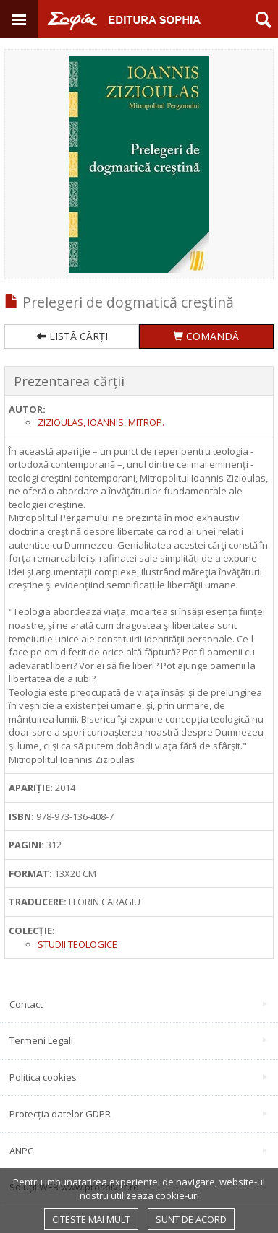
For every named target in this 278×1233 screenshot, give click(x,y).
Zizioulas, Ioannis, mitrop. (101, 422)
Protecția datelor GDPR (138, 1113)
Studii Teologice (77, 944)
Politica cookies (138, 1077)
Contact (138, 1004)
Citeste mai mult (91, 1219)
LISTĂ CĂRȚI (72, 336)
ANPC (138, 1150)
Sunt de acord (191, 1219)
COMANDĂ (206, 336)
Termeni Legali (138, 1040)
